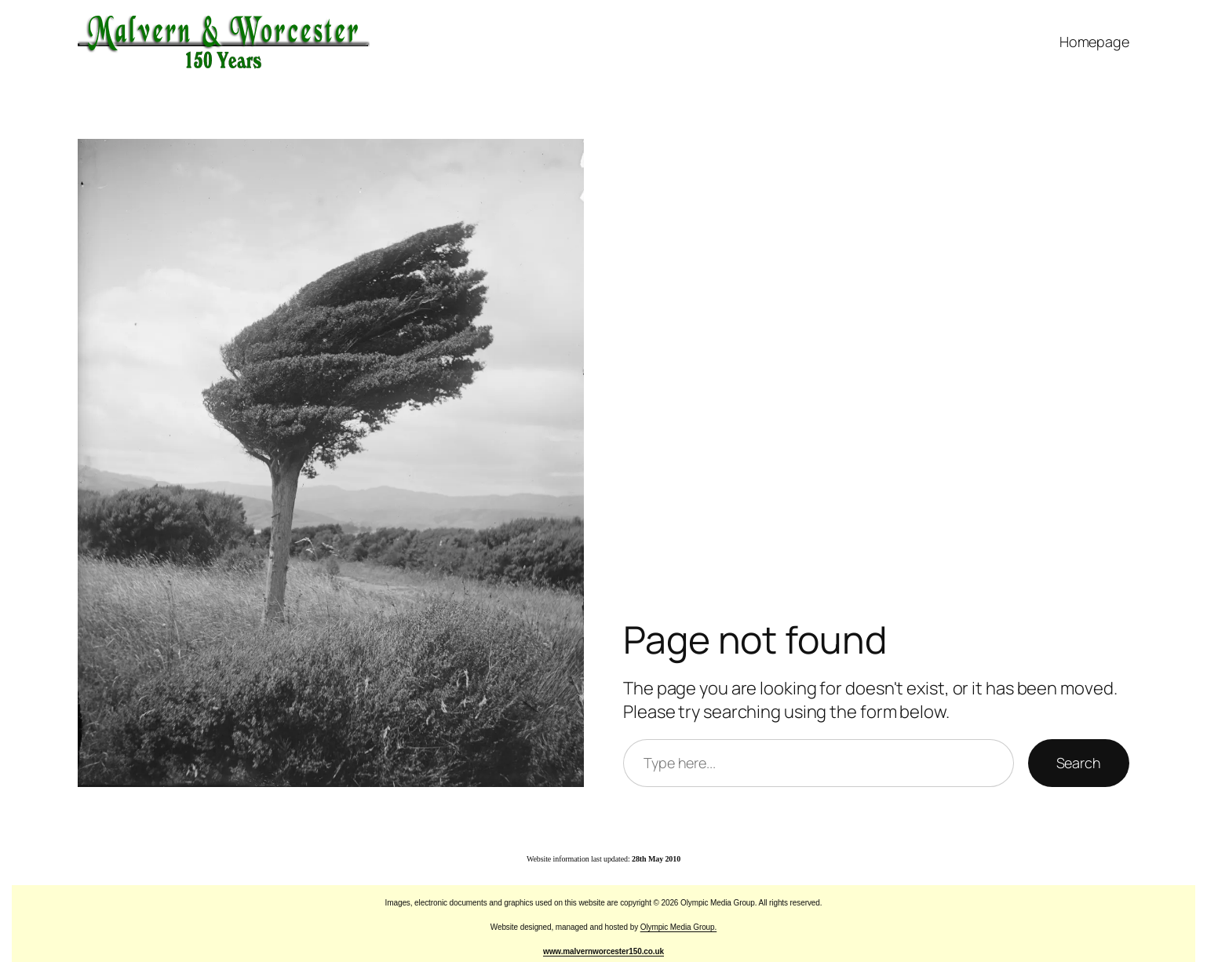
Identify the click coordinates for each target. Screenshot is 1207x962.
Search (1078, 762)
